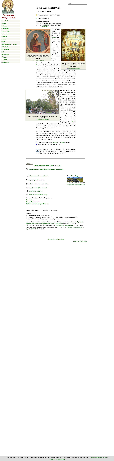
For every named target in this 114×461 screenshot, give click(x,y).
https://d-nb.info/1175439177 (75, 227)
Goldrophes (30, 200)
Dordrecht (47, 24)
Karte (8, 31)
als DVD (58, 165)
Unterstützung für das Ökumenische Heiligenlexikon (44, 169)
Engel (37, 65)
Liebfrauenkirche (76, 65)
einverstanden (60, 459)
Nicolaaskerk (31, 57)
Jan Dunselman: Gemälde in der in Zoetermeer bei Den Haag (38, 57)
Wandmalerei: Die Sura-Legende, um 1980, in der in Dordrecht (73, 65)
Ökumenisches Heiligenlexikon (56, 239)
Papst (73, 122)
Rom (66, 116)
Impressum (31, 194)
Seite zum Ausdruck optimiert (38, 176)
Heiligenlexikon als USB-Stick (39, 165)
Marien (54, 37)
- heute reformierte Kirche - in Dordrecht (42, 117)
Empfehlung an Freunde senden (37, 180)
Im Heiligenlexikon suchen (35, 191)
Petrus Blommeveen (32, 202)
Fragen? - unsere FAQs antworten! (38, 187)
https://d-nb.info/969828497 (33, 229)
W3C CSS (84, 241)
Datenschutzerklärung (41, 194)
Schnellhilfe (4, 21)
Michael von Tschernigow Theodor (37, 204)
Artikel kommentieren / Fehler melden (38, 183)
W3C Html (76, 241)
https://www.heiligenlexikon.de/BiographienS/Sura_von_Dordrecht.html (44, 223)
